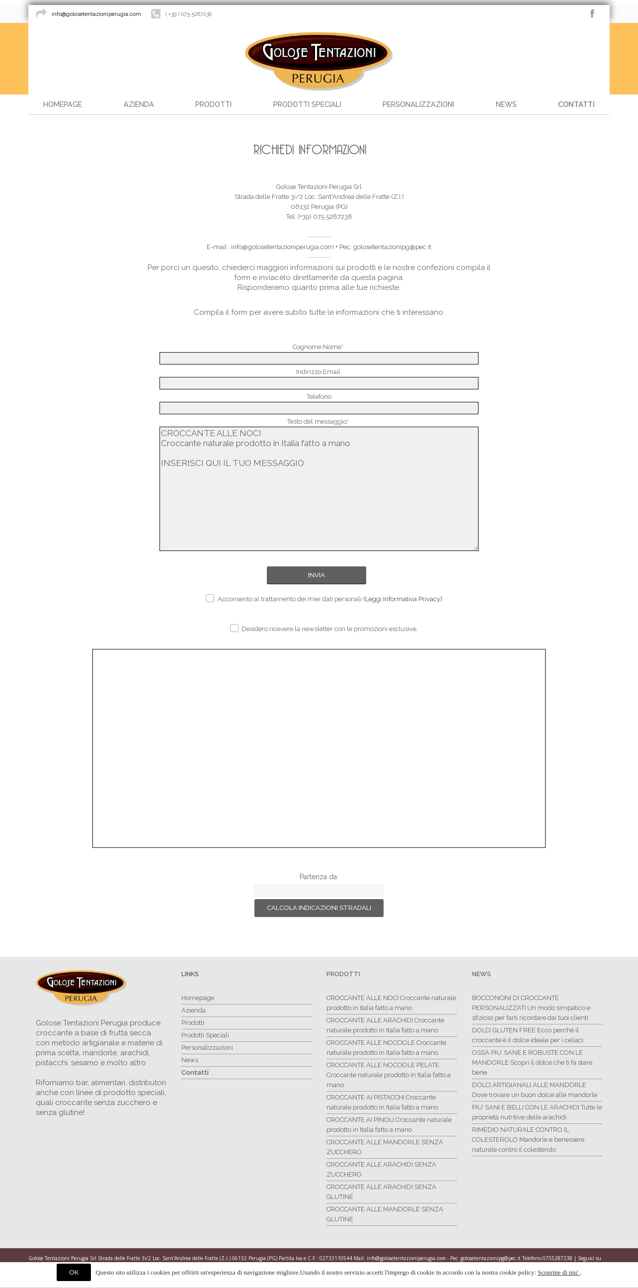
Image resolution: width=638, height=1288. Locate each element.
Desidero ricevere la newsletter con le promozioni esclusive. (324, 628)
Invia (316, 575)
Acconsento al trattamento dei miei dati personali (324, 598)
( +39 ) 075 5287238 (188, 14)
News (481, 974)
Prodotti (343, 974)
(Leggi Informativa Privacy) (402, 599)
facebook (592, 13)
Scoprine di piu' (559, 1272)
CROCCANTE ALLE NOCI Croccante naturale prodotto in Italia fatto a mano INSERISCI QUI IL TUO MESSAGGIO (319, 489)
